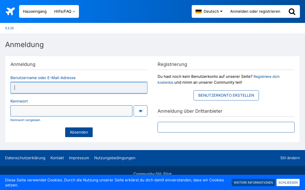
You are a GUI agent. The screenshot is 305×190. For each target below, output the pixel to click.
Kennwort (19, 101)
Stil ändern (290, 157)
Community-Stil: (152, 173)
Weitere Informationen (253, 182)
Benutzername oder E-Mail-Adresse (43, 77)
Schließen (288, 182)
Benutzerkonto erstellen (226, 95)
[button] (209, 11)
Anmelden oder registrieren (255, 11)
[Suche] (292, 11)
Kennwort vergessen (25, 120)
